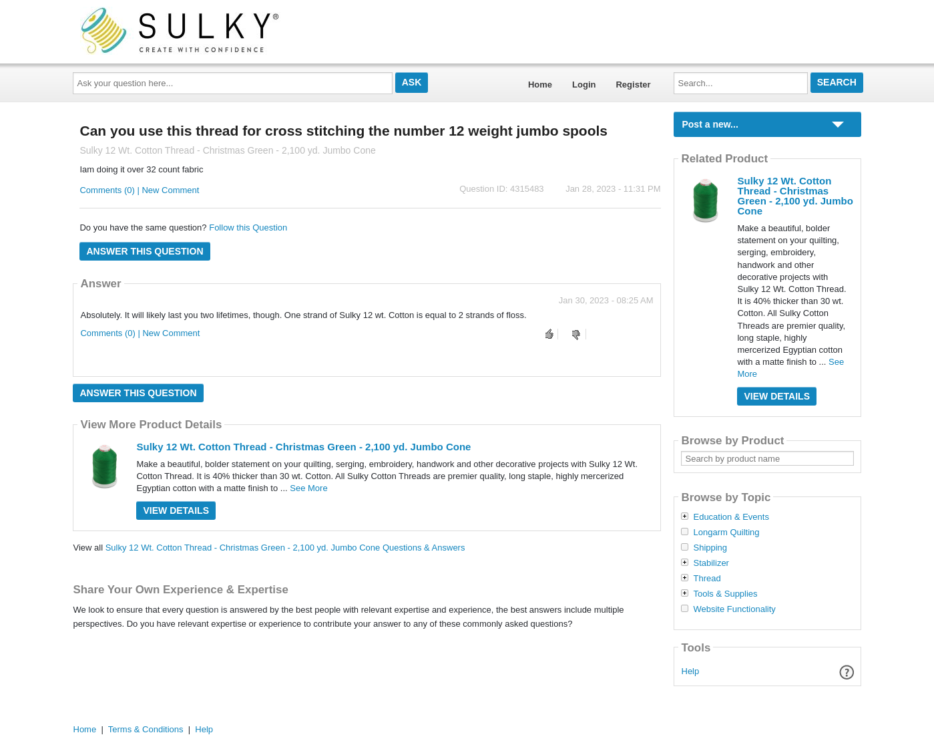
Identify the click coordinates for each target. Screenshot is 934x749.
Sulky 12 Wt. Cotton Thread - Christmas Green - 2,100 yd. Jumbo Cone (303, 446)
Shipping (710, 548)
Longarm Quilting (726, 532)
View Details (176, 510)
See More (308, 488)
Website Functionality (734, 609)
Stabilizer (710, 563)
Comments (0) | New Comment (139, 190)
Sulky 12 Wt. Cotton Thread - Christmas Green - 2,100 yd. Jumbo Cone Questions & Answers (285, 548)
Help (691, 671)
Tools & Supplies (725, 594)
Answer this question (144, 251)
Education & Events (730, 517)
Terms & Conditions (146, 729)
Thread (706, 578)
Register (633, 85)
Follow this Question (248, 227)
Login (584, 85)
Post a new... (710, 124)
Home (540, 85)
